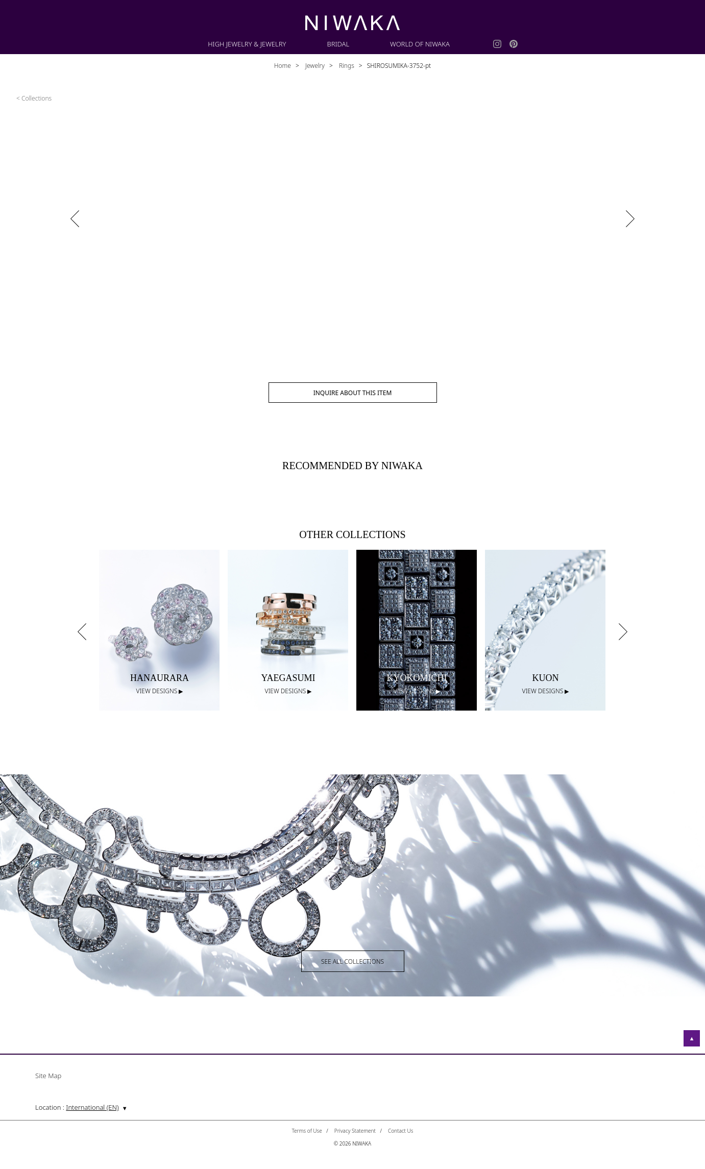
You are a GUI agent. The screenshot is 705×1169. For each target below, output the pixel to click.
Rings (345, 65)
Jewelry (314, 65)
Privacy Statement (355, 1130)
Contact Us (401, 1130)
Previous (81, 631)
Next (623, 631)
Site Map (48, 1076)
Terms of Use (307, 1130)
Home (282, 65)
